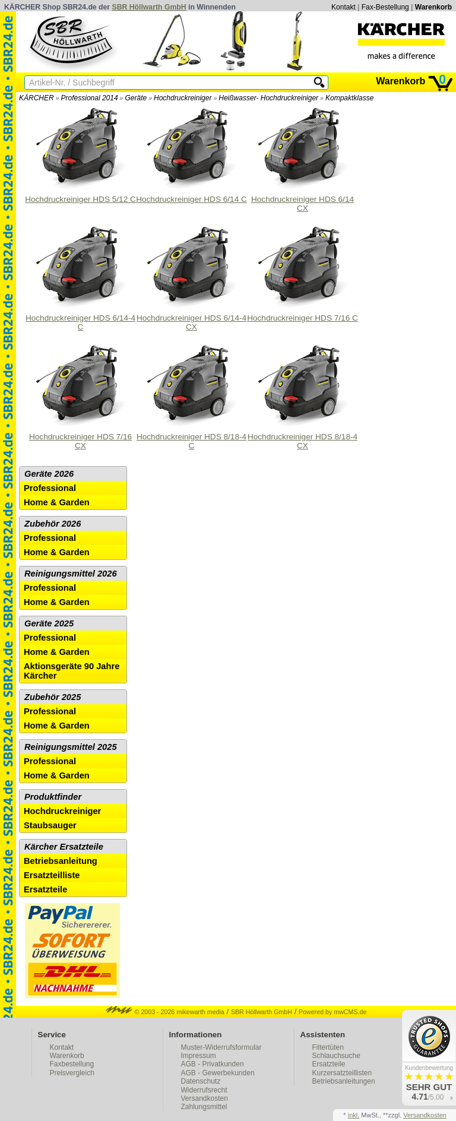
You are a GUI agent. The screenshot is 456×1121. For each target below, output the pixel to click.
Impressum (198, 1056)
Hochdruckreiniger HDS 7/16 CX (80, 395)
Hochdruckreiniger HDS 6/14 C (191, 154)
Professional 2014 (89, 98)
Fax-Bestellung (385, 7)
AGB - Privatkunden (212, 1064)
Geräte (136, 98)
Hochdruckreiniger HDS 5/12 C (80, 154)
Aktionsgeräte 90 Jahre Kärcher (71, 670)
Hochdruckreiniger (182, 98)
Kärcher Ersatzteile (63, 846)
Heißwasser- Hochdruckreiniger (268, 98)
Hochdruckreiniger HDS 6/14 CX (302, 158)
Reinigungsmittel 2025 (70, 747)
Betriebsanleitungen (343, 1081)
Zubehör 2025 (52, 697)
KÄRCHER (36, 98)
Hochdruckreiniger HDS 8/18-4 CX (302, 395)
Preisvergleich (72, 1073)
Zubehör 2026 (52, 523)
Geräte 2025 (49, 623)
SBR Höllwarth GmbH (149, 7)
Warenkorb (433, 7)
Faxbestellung (72, 1064)
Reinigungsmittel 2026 (70, 573)
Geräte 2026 (49, 474)
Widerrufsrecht (204, 1090)
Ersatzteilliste (52, 875)
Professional (50, 488)
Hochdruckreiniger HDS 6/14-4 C (80, 277)
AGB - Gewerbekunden (218, 1073)
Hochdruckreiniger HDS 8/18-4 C (191, 395)
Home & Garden (57, 502)
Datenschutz (201, 1081)
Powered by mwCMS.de (332, 1011)
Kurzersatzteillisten (342, 1073)
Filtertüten (328, 1047)
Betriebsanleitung (60, 861)
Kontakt (343, 7)
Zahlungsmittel (204, 1107)
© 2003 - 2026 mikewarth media (165, 1011)
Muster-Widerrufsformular (221, 1047)
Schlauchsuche (336, 1056)
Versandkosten (204, 1098)
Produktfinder (52, 797)
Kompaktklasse (349, 98)
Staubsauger (50, 825)
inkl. (354, 1115)
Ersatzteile (45, 889)
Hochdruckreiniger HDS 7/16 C (302, 272)
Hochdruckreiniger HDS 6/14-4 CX (191, 277)
